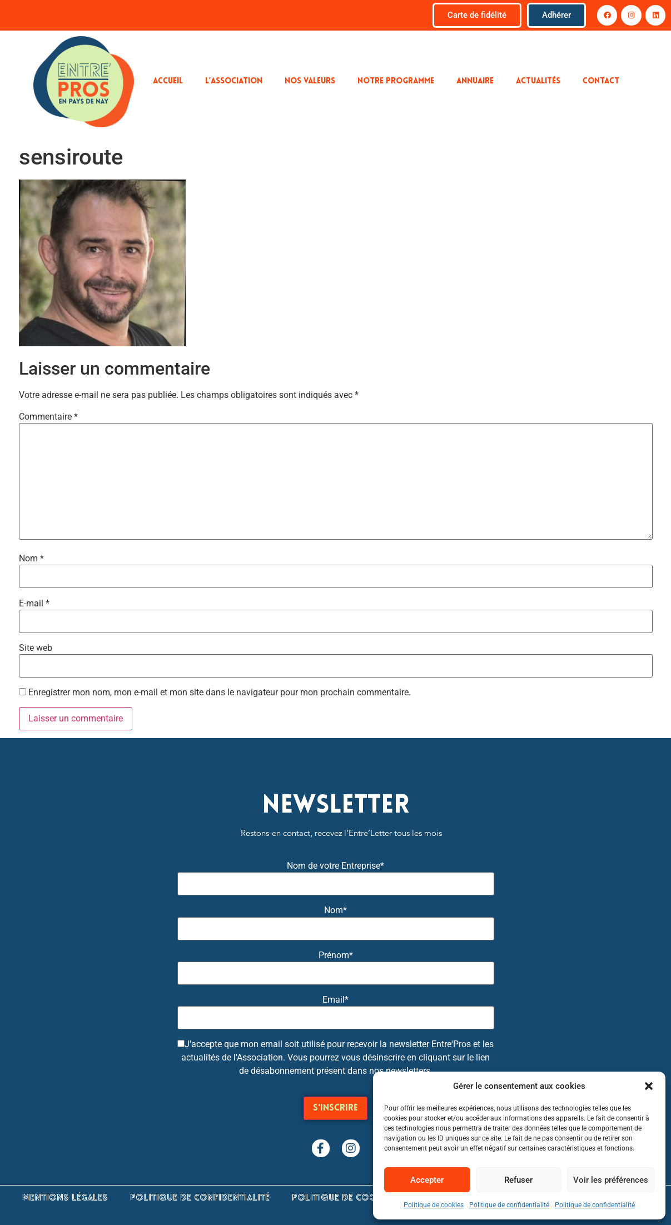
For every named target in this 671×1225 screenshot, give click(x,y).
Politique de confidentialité (509, 1205)
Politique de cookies (434, 1205)
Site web (35, 648)
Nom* (335, 910)
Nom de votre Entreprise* (335, 866)
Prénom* (336, 955)
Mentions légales (65, 1198)
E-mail (34, 603)
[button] (648, 1086)
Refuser (518, 1180)
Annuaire (475, 81)
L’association (233, 81)
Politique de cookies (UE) (353, 1198)
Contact (601, 81)
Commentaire (48, 416)
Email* (335, 999)
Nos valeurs (310, 81)
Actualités (538, 81)
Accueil (168, 81)
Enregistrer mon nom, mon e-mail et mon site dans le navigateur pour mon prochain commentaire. (219, 692)
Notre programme (395, 81)
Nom (31, 558)
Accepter (427, 1180)
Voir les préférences (610, 1180)
